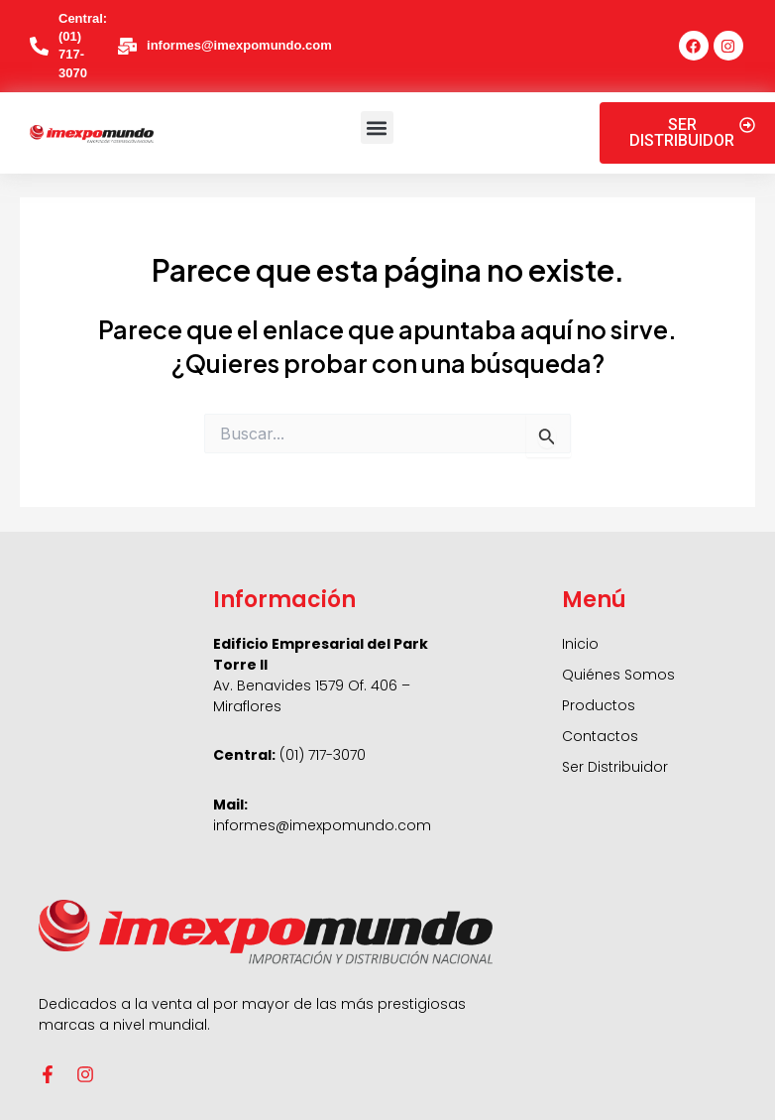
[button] (377, 127)
